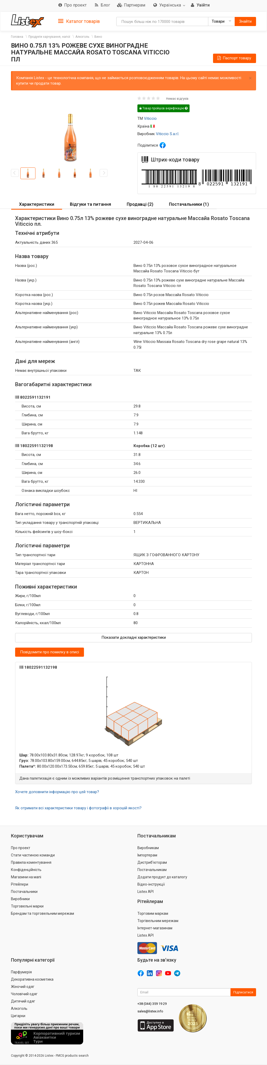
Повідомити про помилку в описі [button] (49, 652)
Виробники (20, 899)
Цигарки (18, 1016)
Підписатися (243, 992)
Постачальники (24, 891)
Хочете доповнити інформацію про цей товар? (57, 792)
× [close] (250, 78)
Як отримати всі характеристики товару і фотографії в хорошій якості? (78, 808)
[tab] (79, 21)
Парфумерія (21, 972)
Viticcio (150, 118)
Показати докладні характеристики (133, 637)
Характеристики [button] (36, 204)
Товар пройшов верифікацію (163, 108)
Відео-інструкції (151, 884)
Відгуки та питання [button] (90, 204)
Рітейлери (19, 884)
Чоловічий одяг (24, 994)
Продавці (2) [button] (140, 204)
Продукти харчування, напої (49, 37)
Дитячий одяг (23, 1001)
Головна (17, 37)
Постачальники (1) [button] (189, 204)
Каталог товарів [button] (79, 21)
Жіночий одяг (22, 987)
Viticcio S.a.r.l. (167, 133)
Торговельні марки (27, 906)
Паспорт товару (234, 58)
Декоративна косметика (32, 979)
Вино (98, 37)
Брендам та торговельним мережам (42, 913)
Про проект (20, 848)
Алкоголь (82, 37)
